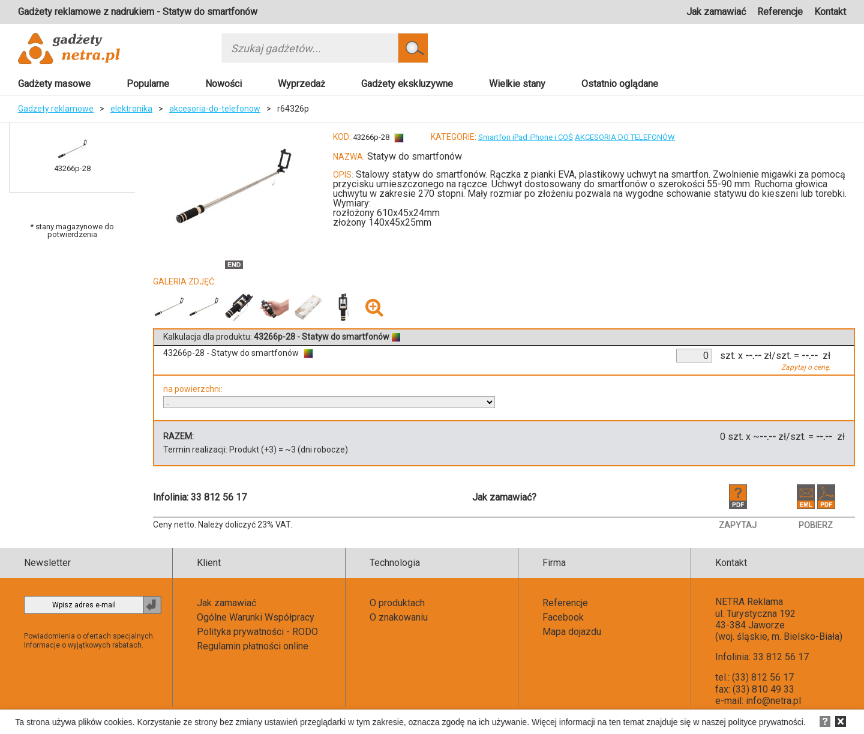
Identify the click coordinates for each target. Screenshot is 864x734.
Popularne (148, 83)
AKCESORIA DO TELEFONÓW (625, 137)
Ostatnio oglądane (619, 83)
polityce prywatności (765, 722)
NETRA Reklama (749, 601)
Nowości (223, 83)
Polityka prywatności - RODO (257, 631)
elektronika (131, 108)
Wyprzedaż (301, 83)
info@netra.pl (773, 700)
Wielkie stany (517, 83)
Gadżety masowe (54, 83)
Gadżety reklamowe (56, 108)
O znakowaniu (399, 617)
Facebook (563, 617)
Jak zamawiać (716, 11)
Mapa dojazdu (571, 631)
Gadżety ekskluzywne (407, 83)
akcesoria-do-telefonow (214, 108)
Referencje (780, 11)
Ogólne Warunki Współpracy (255, 617)
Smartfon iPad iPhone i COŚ (525, 137)
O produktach (397, 603)
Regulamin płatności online (252, 646)
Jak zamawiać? (504, 497)
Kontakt (830, 11)
